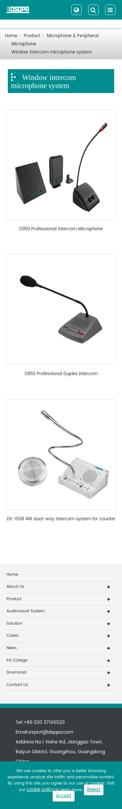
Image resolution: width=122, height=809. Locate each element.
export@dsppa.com (51, 732)
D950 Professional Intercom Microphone (61, 229)
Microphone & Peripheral (73, 36)
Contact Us (17, 685)
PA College (17, 660)
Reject (93, 789)
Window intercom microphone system (51, 52)
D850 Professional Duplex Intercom (61, 374)
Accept (63, 796)
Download (16, 672)
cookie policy (40, 789)
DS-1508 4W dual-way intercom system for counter (61, 519)
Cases (12, 636)
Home (11, 36)
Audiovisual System (26, 611)
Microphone (23, 44)
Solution (14, 623)
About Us (15, 587)
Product (32, 36)
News (12, 648)
